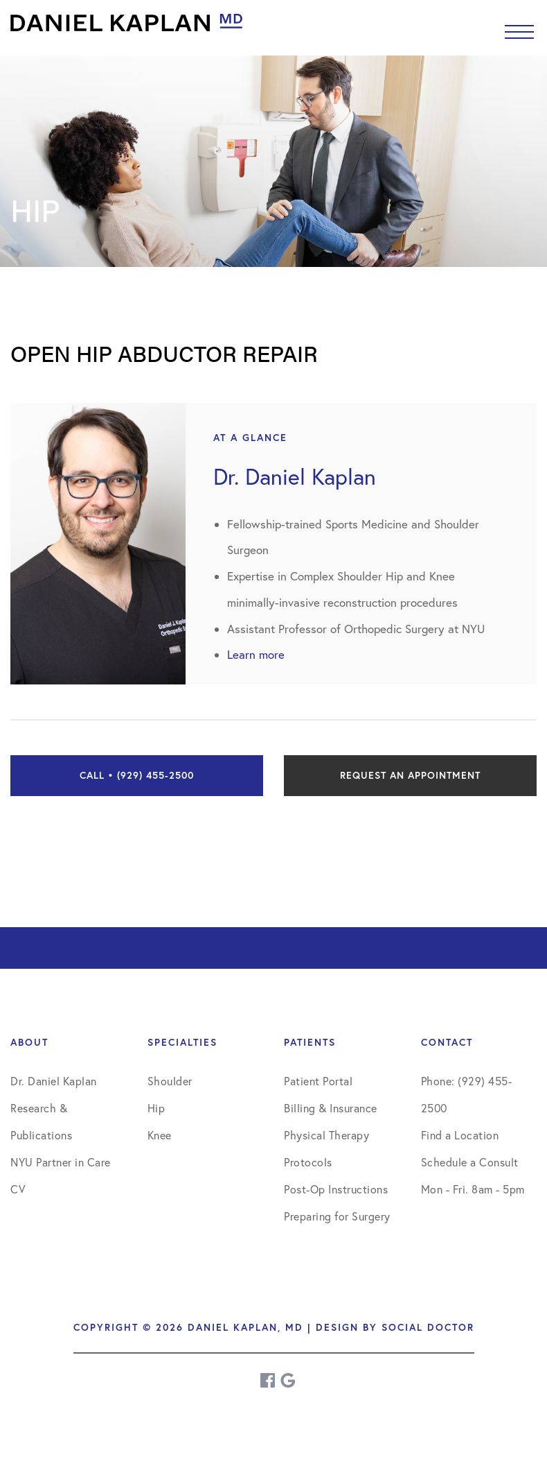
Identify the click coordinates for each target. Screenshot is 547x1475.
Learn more (256, 654)
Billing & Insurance (330, 1108)
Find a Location (460, 1135)
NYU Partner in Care (60, 1162)
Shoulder (169, 1081)
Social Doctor (428, 1327)
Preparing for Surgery (337, 1216)
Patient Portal (318, 1081)
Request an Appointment (410, 775)
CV (17, 1189)
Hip (156, 1108)
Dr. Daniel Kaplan (53, 1081)
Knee (159, 1135)
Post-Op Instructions (336, 1189)
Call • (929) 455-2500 (137, 775)
